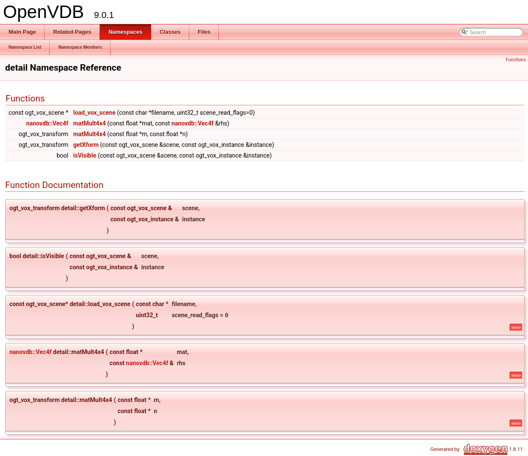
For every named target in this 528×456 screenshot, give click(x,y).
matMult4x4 (89, 123)
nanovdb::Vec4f (47, 123)
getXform (85, 144)
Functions (516, 60)
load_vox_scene (94, 112)
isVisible (84, 155)
